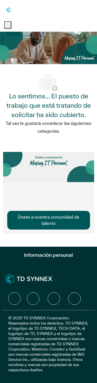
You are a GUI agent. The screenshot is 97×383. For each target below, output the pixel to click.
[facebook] (14, 298)
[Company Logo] (19, 9)
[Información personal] (48, 255)
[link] (48, 220)
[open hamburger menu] (7, 25)
